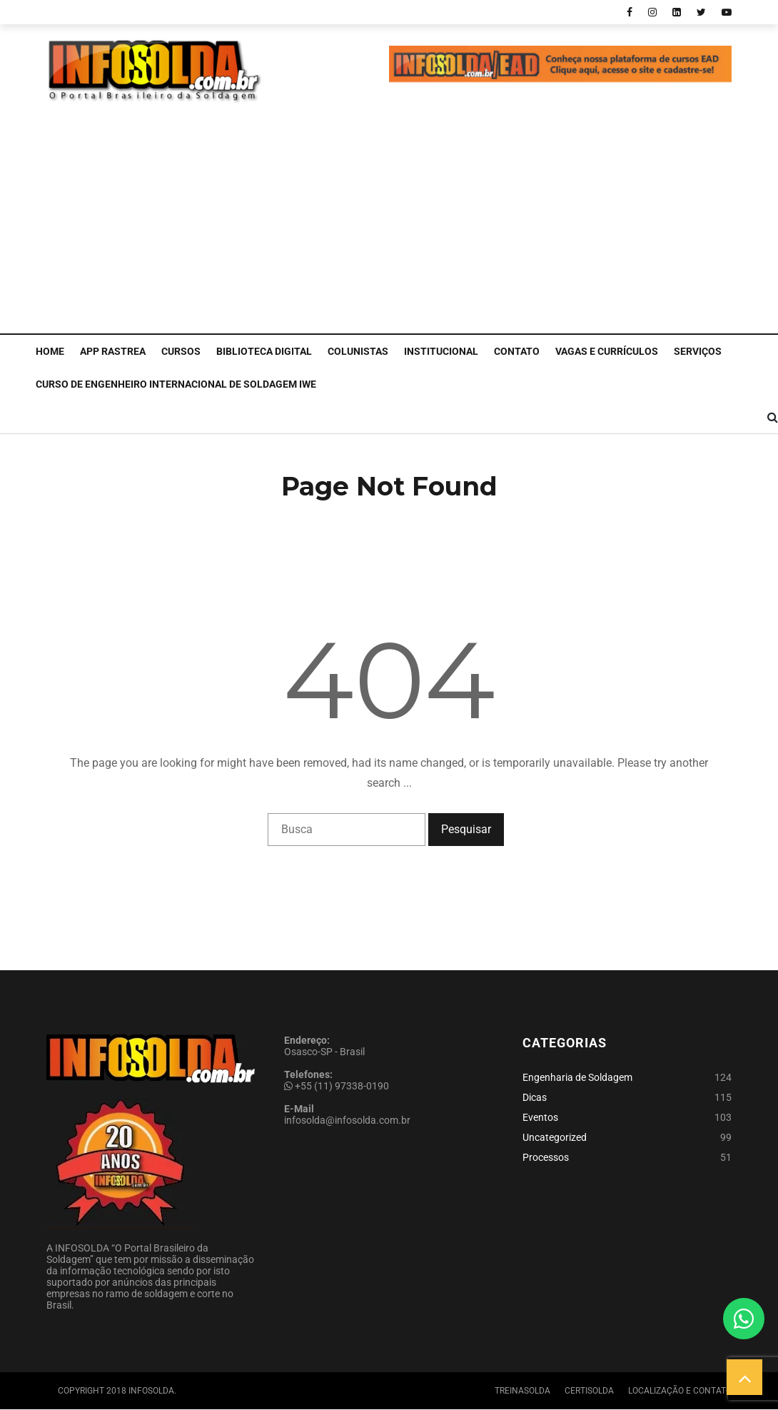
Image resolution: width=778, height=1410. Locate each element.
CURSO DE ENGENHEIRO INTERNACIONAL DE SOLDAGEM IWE (176, 384)
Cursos (181, 351)
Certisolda (589, 1391)
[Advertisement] (389, 226)
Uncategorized (554, 1137)
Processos (545, 1157)
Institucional (441, 351)
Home (50, 351)
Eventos (540, 1117)
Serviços (698, 351)
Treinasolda (522, 1391)
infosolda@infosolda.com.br (347, 1120)
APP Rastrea (113, 351)
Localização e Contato (680, 1391)
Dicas (534, 1097)
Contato (517, 351)
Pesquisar (466, 829)
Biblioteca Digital (264, 351)
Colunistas (358, 351)
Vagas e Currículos (606, 351)
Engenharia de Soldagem (577, 1077)
